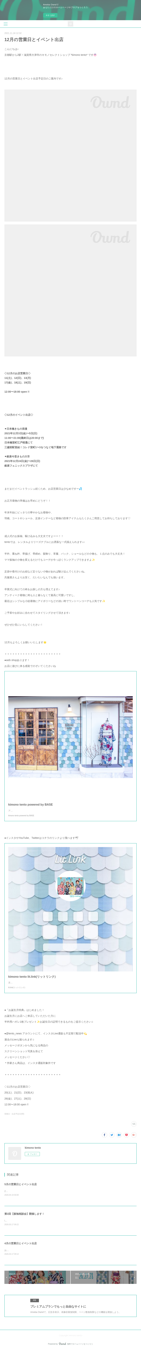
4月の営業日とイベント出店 (20, 1250)
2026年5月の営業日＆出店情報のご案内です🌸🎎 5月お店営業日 (36, 1198)
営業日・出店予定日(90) (14, 1121)
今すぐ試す (50, 15)
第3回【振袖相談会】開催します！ (24, 1221)
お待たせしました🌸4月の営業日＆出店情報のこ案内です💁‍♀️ (34, 1258)
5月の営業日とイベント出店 (20, 1191)
